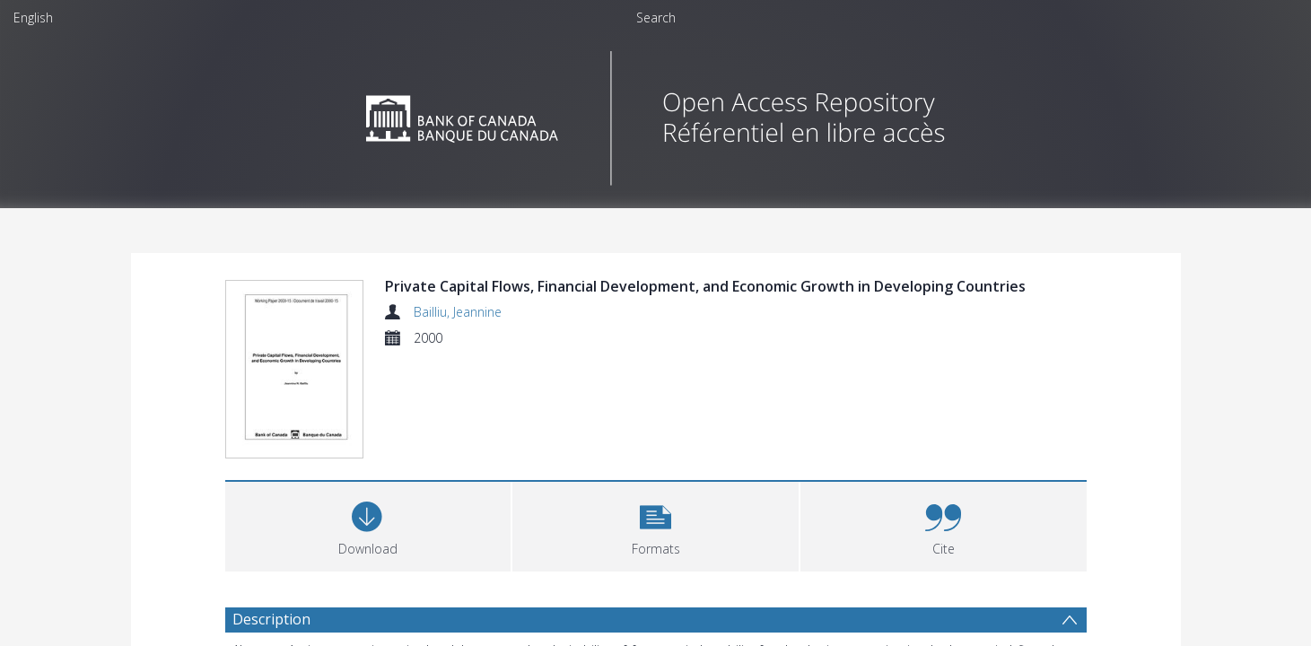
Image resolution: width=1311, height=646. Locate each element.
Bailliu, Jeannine (458, 311)
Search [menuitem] (656, 17)
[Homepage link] (655, 113)
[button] (655, 527)
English (33, 17)
